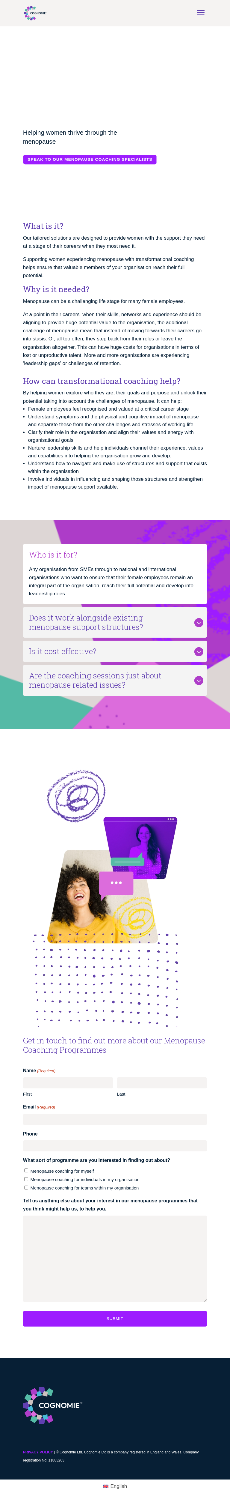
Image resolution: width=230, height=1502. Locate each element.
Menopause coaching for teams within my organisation (85, 1187)
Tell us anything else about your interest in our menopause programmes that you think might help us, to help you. (110, 1204)
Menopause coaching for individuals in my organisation (85, 1179)
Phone (30, 1133)
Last (121, 1094)
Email (39, 1107)
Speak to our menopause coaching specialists (89, 159)
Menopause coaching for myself (62, 1171)
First (27, 1094)
